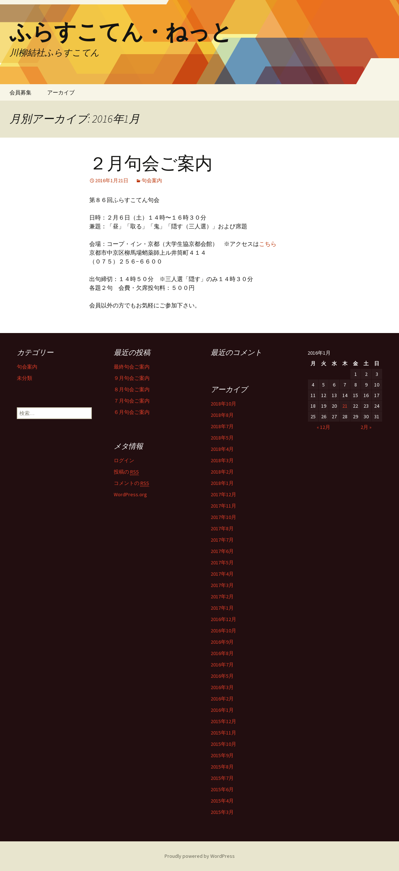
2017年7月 (222, 540)
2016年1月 (222, 710)
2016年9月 (222, 642)
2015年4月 (222, 800)
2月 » (366, 427)
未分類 (24, 378)
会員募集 (20, 92)
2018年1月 (222, 483)
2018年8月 (222, 415)
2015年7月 (222, 778)
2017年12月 (223, 494)
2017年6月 (222, 551)
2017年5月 (222, 562)
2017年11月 (223, 505)
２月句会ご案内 (150, 163)
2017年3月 (222, 585)
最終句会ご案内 (132, 366)
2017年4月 (222, 574)
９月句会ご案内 (132, 378)
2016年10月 (223, 630)
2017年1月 (222, 608)
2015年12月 (223, 721)
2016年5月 (222, 676)
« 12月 (323, 427)
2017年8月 (222, 528)
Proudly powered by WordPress (200, 856)
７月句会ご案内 (132, 400)
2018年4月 (222, 449)
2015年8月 (222, 766)
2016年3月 (222, 687)
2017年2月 (222, 596)
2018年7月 (222, 426)
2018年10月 (223, 403)
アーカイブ (61, 92)
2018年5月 (222, 437)
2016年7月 (222, 664)
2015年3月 (222, 812)
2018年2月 (222, 471)
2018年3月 (222, 460)
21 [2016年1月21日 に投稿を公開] (344, 406)
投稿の (126, 471)
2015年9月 (222, 755)
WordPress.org (130, 494)
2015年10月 (223, 744)
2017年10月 (223, 517)
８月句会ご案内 (132, 389)
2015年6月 (222, 789)
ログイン (124, 460)
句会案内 (152, 180)
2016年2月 (222, 698)
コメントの (131, 483)
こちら (267, 243)
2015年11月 (223, 732)
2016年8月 (222, 653)
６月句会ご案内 (132, 412)
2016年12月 (223, 619)
